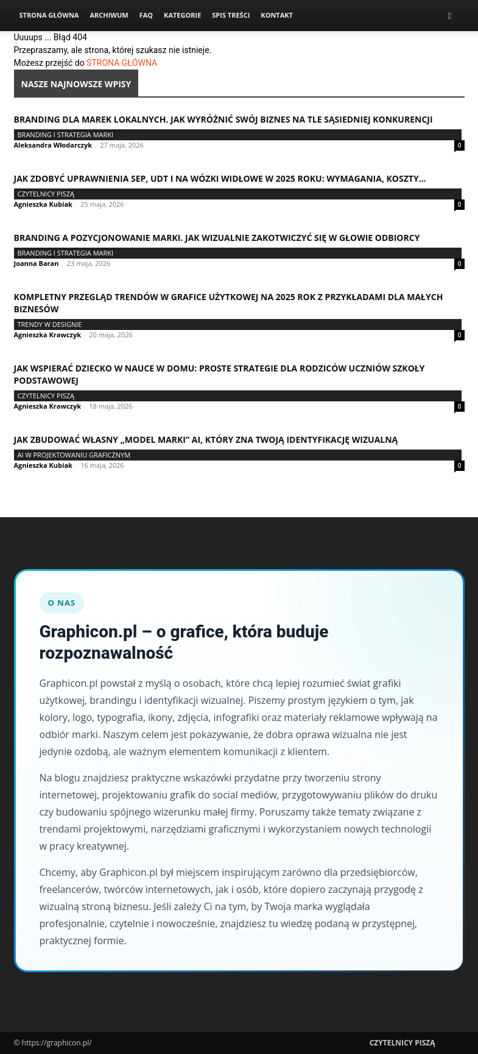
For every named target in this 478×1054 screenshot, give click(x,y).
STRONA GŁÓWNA (121, 63)
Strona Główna (49, 15)
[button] (450, 15)
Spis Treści (231, 15)
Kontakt (277, 15)
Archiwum (109, 15)
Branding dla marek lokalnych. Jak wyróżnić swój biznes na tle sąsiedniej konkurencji (223, 119)
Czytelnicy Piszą (46, 193)
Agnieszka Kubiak (43, 204)
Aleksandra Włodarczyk (53, 144)
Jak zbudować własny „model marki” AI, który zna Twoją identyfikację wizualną (206, 439)
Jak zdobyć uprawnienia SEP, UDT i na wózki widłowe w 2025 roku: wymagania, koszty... (220, 178)
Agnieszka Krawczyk (48, 334)
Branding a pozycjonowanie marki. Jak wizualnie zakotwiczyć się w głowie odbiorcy (217, 237)
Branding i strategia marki (66, 134)
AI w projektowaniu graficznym (74, 454)
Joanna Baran (36, 263)
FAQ (146, 15)
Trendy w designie (50, 324)
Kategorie (182, 15)
